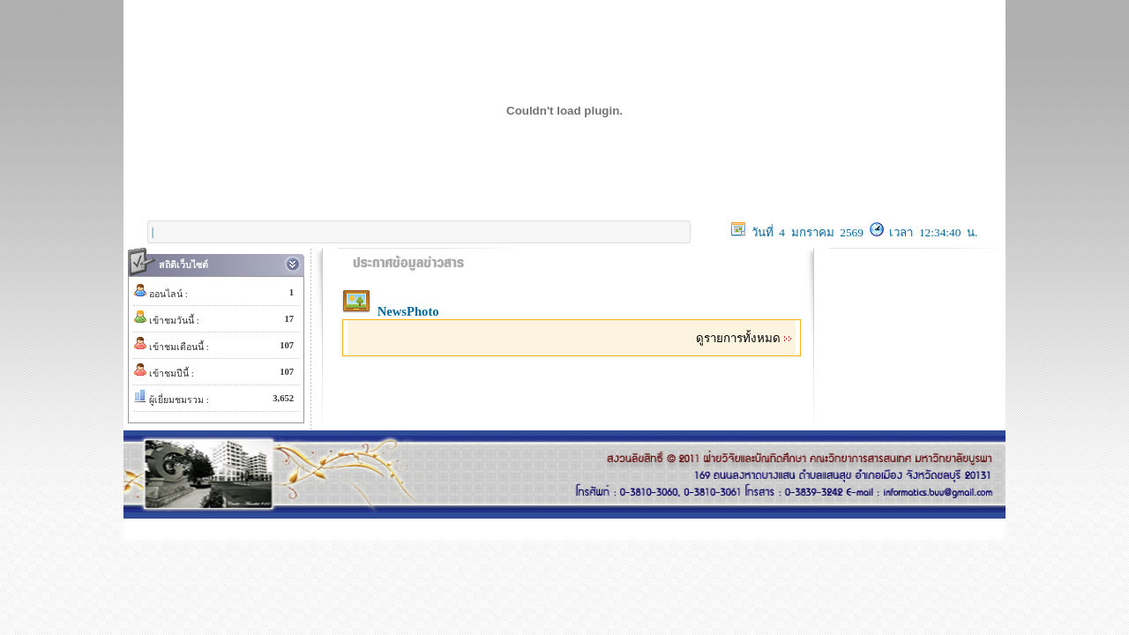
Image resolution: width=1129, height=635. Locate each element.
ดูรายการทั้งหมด (744, 338)
